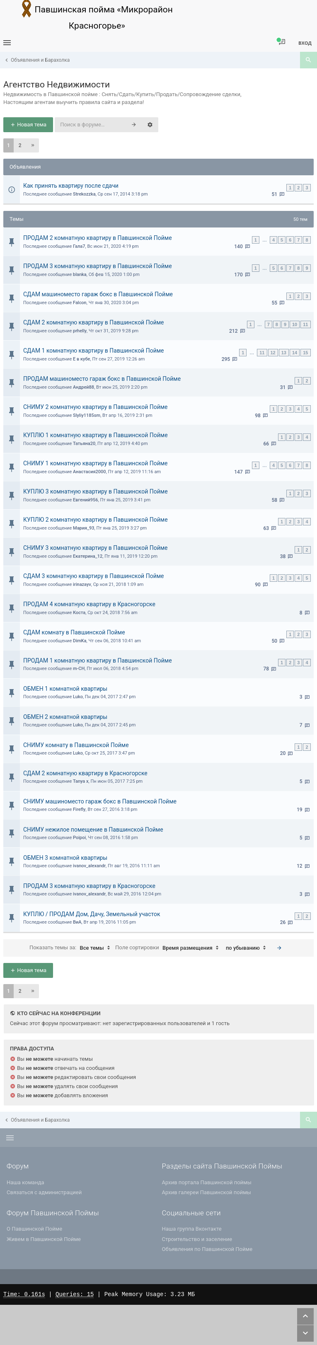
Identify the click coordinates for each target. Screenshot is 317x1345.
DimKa (79, 640)
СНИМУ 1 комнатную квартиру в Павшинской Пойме (95, 463)
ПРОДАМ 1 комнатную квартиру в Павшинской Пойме (97, 660)
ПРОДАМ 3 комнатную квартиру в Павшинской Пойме (97, 266)
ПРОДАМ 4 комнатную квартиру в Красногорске (89, 604)
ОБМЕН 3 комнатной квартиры (65, 857)
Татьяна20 (84, 443)
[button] (33, 145)
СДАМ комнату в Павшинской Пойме (74, 632)
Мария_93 (83, 528)
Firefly (79, 809)
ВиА (77, 922)
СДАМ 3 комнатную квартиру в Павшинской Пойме (93, 576)
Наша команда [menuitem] (25, 1182)
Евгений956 (85, 500)
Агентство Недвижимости (56, 85)
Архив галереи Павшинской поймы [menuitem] (206, 1192)
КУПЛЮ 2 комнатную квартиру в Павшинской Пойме (95, 519)
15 (305, 352)
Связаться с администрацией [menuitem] (44, 1192)
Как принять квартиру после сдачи (71, 185)
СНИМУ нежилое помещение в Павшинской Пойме (93, 829)
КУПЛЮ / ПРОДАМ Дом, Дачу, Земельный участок (91, 914)
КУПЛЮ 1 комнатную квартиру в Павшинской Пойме (95, 435)
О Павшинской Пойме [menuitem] (34, 1229)
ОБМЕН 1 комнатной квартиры (65, 688)
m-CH (79, 668)
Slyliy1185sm (86, 415)
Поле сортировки (169, 948)
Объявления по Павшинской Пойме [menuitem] (207, 1249)
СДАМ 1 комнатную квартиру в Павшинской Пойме (93, 350)
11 (305, 324)
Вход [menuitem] (305, 43)
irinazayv (82, 584)
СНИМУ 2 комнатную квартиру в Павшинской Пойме (95, 407)
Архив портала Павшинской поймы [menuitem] (207, 1182)
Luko (78, 696)
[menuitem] (282, 42)
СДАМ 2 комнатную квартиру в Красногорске (85, 773)
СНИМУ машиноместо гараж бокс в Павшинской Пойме (100, 801)
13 (283, 352)
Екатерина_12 (87, 556)
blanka (80, 274)
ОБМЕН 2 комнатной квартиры (65, 717)
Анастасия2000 (89, 471)
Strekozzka (84, 194)
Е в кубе (81, 359)
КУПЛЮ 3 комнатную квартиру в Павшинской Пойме (95, 491)
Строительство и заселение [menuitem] (197, 1239)
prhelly (80, 331)
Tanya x (81, 781)
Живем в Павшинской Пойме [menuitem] (44, 1239)
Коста (79, 612)
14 (294, 352)
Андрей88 (83, 387)
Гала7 (79, 246)
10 (294, 324)
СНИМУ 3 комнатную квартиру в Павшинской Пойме (95, 547)
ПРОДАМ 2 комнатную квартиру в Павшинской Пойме (97, 238)
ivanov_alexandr (89, 865)
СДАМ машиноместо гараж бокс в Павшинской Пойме (98, 294)
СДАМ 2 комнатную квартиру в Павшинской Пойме (93, 322)
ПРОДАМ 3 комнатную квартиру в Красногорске (89, 886)
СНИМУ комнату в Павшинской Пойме (76, 745)
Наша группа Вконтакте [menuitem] (192, 1229)
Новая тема (28, 124)
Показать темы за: (71, 948)
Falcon (80, 302)
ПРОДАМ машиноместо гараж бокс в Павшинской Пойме (102, 378)
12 (273, 352)
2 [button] (20, 145)
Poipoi (79, 837)
